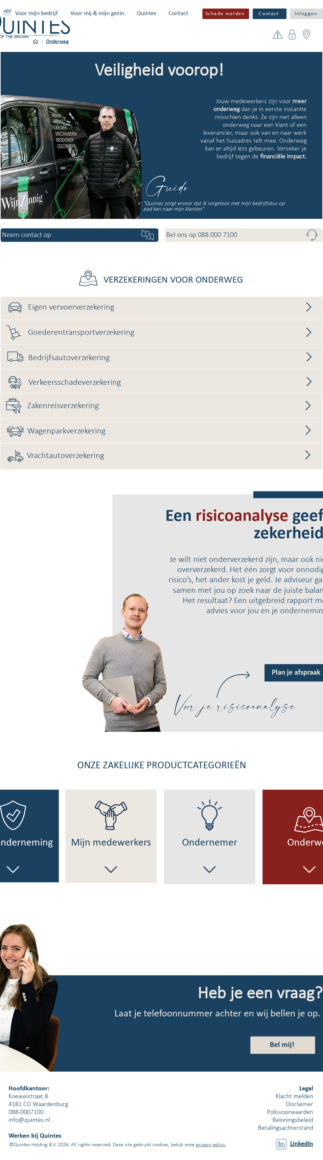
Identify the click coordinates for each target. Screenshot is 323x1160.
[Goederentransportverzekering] (173, 332)
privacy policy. (211, 1145)
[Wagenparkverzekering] (172, 431)
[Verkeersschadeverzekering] (172, 382)
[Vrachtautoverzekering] (170, 456)
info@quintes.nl (29, 1120)
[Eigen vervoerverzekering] (173, 307)
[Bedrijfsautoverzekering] (173, 358)
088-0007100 (26, 1112)
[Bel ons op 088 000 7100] (244, 235)
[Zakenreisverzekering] (171, 406)
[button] (36, 14)
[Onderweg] (57, 42)
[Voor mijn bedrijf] (35, 42)
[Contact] (270, 14)
